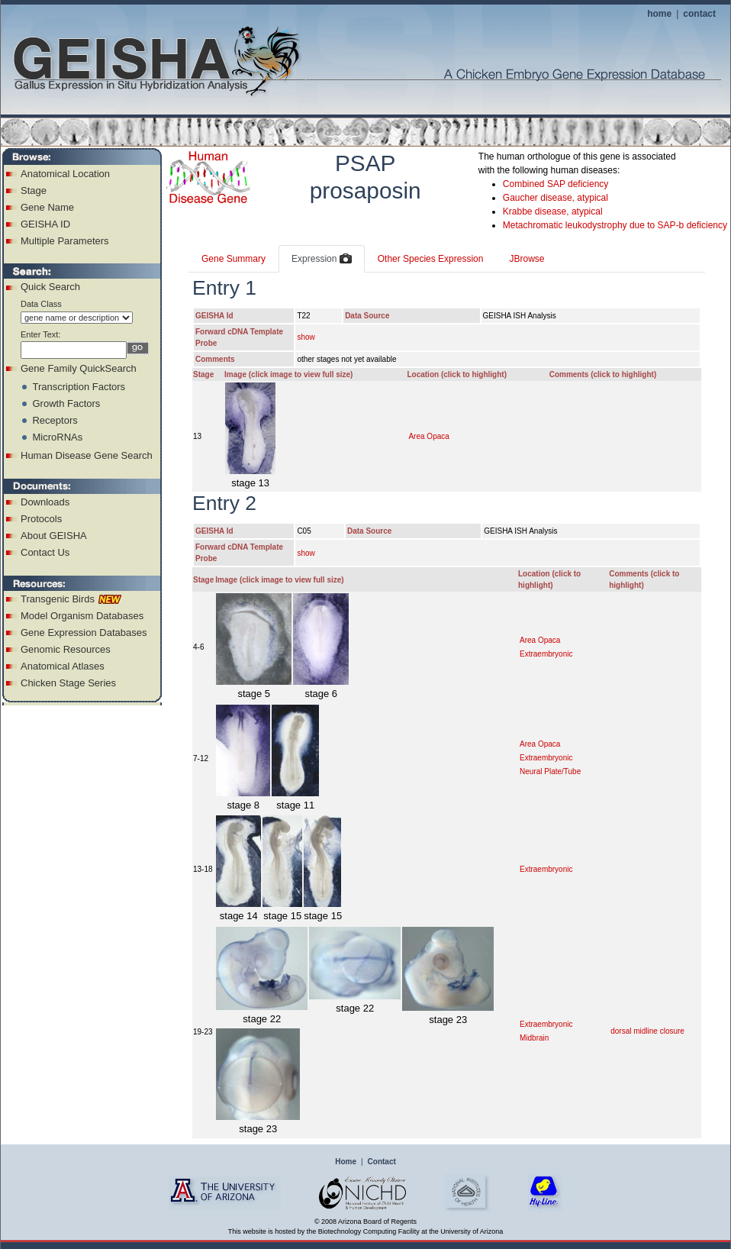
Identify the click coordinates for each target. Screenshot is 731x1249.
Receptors (54, 420)
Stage (34, 190)
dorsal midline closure (647, 1031)
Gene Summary (233, 258)
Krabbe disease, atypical (553, 211)
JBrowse (526, 258)
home (659, 13)
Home (345, 1161)
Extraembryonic (546, 654)
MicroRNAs (57, 437)
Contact (382, 1161)
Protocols (41, 518)
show (305, 337)
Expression (321, 259)
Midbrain (534, 1038)
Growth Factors (66, 403)
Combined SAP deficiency (556, 184)
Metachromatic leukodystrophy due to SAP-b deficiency (615, 225)
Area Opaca (428, 436)
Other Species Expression (431, 258)
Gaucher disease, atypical (555, 197)
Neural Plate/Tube (550, 771)
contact (699, 13)
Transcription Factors (78, 386)
